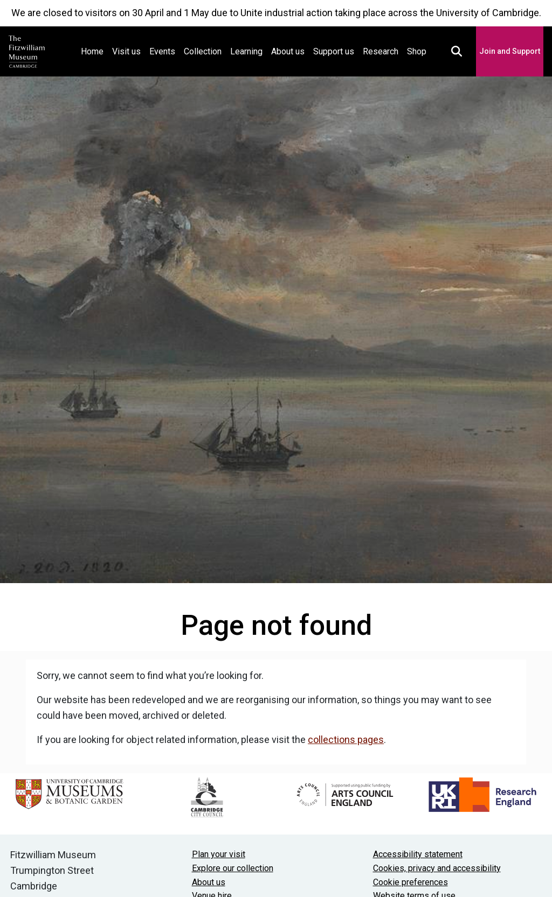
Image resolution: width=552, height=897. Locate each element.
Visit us (126, 51)
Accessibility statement (418, 854)
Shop (416, 51)
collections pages (346, 739)
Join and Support (509, 51)
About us (288, 51)
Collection (203, 51)
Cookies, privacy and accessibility (437, 868)
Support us (333, 51)
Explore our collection (232, 868)
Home (94, 50)
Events (162, 51)
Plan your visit (218, 854)
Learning (246, 51)
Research (380, 51)
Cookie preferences (410, 882)
